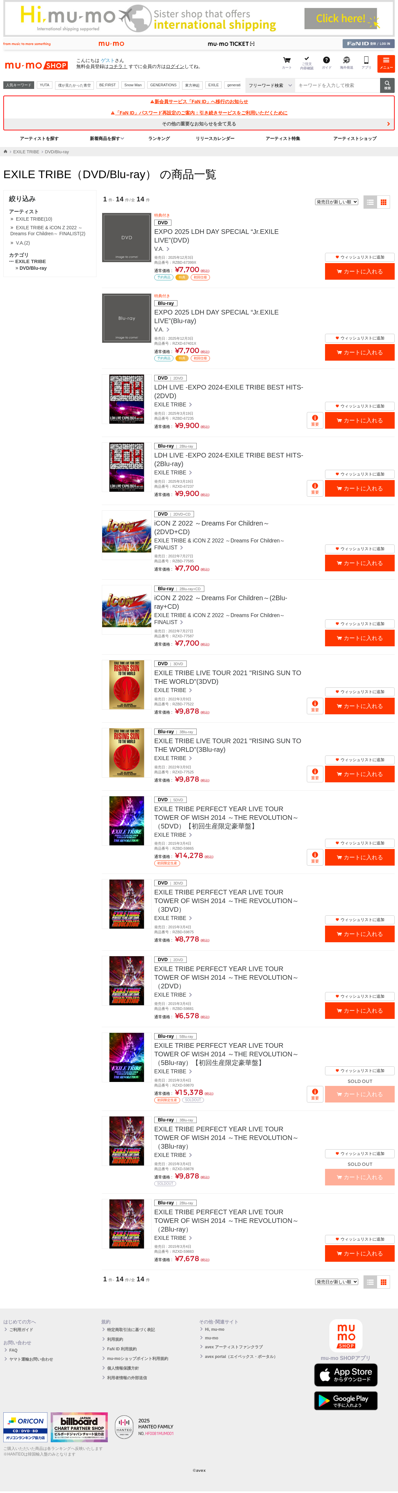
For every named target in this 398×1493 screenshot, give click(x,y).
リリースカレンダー (215, 138)
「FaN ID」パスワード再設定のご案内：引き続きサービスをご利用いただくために (199, 112)
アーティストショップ (354, 138)
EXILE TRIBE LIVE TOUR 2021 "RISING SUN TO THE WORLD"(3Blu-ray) (227, 745)
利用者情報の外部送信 (127, 1378)
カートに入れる (363, 271)
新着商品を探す (105, 138)
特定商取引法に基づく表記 (131, 1329)
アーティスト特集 (283, 138)
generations (236, 85)
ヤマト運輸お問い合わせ (31, 1359)
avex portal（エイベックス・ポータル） (241, 1356)
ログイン (175, 66)
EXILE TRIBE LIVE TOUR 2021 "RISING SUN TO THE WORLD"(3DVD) (227, 677)
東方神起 (192, 85)
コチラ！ (118, 66)
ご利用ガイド (21, 1329)
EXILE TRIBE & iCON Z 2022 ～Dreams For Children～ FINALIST (219, 544)
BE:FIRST (108, 85)
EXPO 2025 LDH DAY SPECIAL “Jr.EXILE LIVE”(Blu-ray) (216, 316)
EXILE (213, 85)
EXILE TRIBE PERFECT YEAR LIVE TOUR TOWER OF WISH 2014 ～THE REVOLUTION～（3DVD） (226, 901)
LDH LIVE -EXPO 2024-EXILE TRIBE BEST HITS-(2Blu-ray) (228, 459)
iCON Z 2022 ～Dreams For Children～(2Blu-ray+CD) (220, 602)
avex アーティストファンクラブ (234, 1347)
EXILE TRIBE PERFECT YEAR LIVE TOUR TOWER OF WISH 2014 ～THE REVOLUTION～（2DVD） (226, 977)
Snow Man (133, 85)
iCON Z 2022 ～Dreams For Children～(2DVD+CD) (212, 527)
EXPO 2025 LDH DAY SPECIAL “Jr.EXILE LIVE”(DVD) (216, 236)
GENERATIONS (163, 85)
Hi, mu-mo (215, 1329)
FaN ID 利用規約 (122, 1349)
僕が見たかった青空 (74, 85)
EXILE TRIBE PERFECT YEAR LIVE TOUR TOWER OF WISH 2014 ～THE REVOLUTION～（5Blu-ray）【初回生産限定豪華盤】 (226, 1054)
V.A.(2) (23, 243)
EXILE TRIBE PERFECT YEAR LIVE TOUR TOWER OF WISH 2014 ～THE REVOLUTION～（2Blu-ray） (226, 1220)
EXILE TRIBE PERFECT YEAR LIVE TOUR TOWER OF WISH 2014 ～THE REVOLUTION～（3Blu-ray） (226, 1137)
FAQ (13, 1350)
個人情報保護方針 (123, 1368)
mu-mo (211, 1338)
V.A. (159, 249)
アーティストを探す (39, 138)
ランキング (159, 138)
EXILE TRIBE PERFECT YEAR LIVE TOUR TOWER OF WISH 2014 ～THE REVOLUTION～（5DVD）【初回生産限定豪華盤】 (226, 817)
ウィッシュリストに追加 (359, 257)
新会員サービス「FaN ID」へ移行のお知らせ (199, 101)
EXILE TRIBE (26, 151)
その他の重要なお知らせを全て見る (199, 123)
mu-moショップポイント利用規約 (137, 1358)
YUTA (44, 85)
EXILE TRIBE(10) (34, 219)
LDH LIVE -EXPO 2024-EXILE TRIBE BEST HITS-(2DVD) (228, 391)
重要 (315, 424)
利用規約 (115, 1339)
